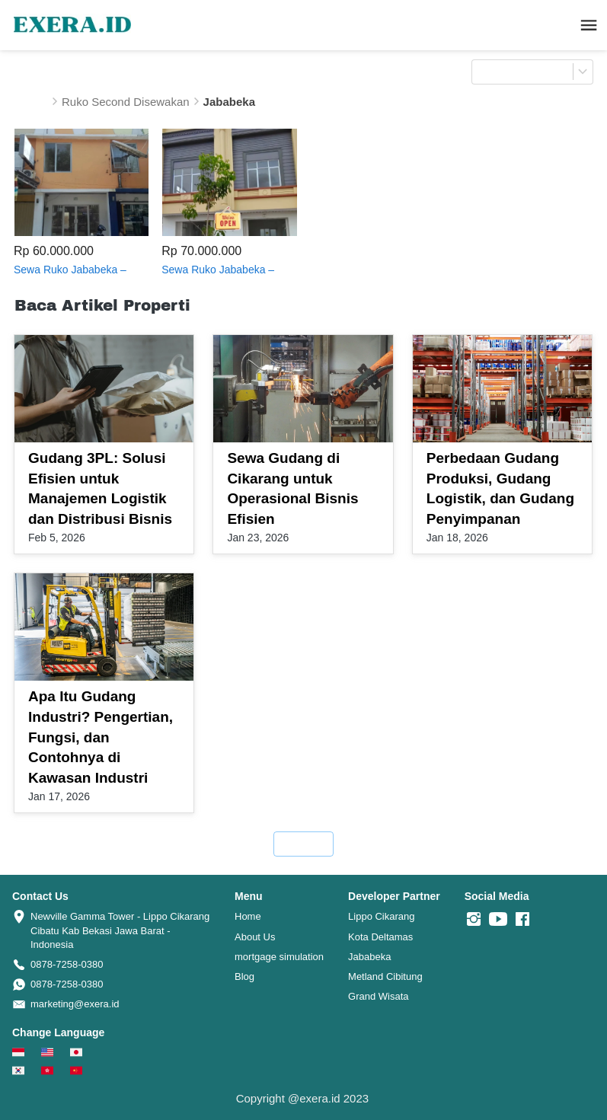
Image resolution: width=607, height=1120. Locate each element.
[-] (474, 920)
